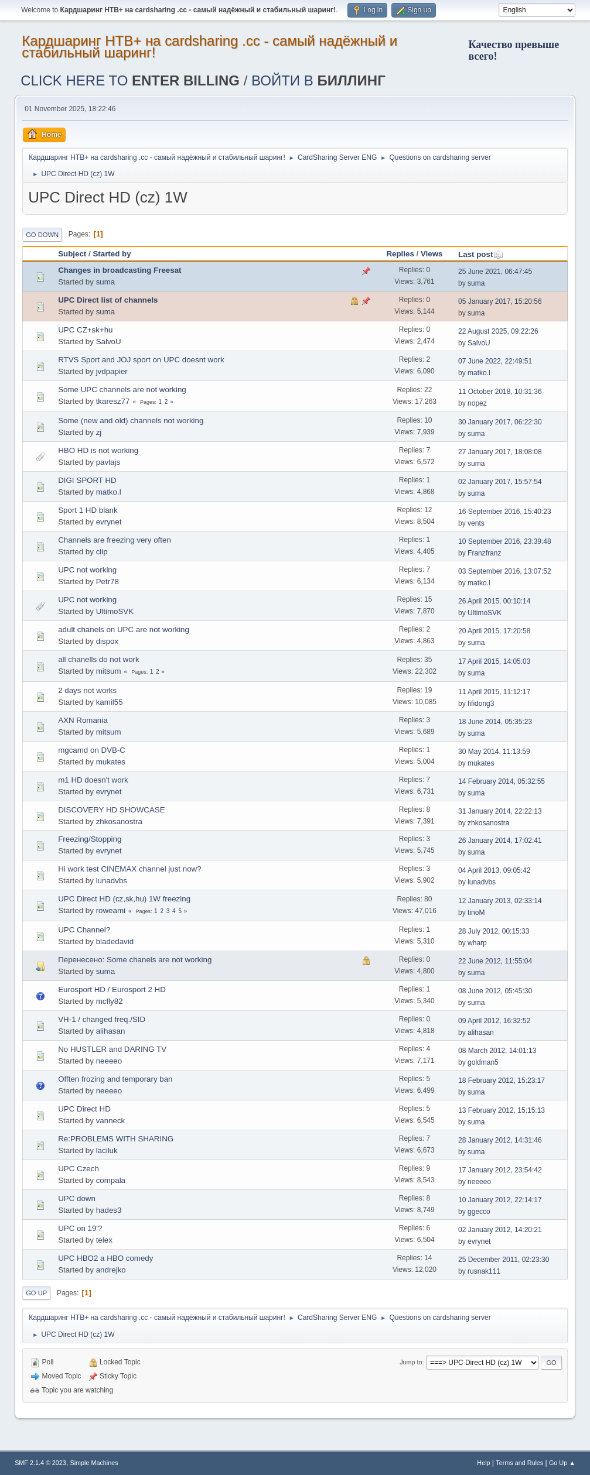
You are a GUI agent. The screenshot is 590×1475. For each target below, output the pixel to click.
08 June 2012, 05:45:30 (495, 991)
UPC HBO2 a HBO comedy (105, 1258)
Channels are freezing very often (114, 540)
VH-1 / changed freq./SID (101, 1019)
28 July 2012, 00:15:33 (493, 931)
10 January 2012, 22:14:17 (500, 1200)
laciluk (107, 1150)
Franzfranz (484, 553)
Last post (480, 254)
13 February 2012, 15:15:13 (501, 1110)
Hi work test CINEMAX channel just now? (129, 869)
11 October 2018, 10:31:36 (500, 391)
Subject (72, 253)
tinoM (476, 912)
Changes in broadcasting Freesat (119, 270)
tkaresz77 (113, 401)
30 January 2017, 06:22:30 (500, 422)
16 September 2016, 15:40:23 (504, 511)
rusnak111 (484, 1271)
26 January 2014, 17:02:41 (500, 840)
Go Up (36, 1292)
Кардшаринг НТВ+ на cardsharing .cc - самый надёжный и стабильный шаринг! (209, 46)
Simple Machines (94, 1462)
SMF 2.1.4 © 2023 (40, 1462)
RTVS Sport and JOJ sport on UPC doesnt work (141, 359)
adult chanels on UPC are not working (123, 629)
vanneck (110, 1120)
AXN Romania (82, 720)
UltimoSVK (115, 611)
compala (110, 1180)
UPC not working (87, 569)
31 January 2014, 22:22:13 (500, 811)
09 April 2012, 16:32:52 (494, 1021)
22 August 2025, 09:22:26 (498, 331)
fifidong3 (481, 703)
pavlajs (108, 462)
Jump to (411, 1362)
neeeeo (109, 1060)
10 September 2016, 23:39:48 (504, 541)
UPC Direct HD (84, 1108)
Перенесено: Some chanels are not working (135, 959)
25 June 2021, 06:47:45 (495, 271)
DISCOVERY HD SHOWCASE (111, 809)
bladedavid (115, 941)
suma (105, 281)
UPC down (77, 1198)
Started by (112, 253)
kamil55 (109, 702)
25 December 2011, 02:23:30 (503, 1260)
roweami (110, 910)
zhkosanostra (119, 821)
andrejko (111, 1269)
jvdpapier (112, 371)
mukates (110, 761)
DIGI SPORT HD (87, 480)
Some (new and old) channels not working (130, 420)
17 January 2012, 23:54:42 (500, 1170)
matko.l (479, 373)
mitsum (108, 671)
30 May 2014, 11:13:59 (494, 751)
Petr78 (107, 581)
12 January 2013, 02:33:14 (500, 901)
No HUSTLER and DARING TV (112, 1049)
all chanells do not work (98, 659)
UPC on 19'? (80, 1228)
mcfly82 (109, 1001)
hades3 (109, 1210)
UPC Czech (78, 1168)
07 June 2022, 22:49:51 (495, 361)
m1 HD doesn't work (93, 780)
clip (102, 551)
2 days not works (87, 690)
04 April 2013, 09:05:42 (494, 870)
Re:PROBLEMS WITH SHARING (115, 1138)
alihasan (110, 1031)
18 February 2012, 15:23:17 (501, 1080)
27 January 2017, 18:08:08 (500, 452)
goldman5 (483, 1062)
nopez (477, 403)
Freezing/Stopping (89, 839)
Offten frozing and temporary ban (115, 1079)
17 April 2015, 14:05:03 (494, 661)
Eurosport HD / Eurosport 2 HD (112, 989)
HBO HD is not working (98, 450)
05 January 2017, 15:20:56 (500, 301)
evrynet (109, 521)
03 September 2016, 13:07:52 (504, 571)
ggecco (479, 1212)
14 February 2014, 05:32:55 (501, 781)
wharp (477, 943)
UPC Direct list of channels (108, 300)
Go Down (42, 234)
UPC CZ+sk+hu (85, 329)
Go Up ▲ (562, 1462)
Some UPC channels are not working (122, 389)
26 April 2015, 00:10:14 (494, 601)
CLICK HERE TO (130, 80)
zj (99, 432)
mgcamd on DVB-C (91, 750)
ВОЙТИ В (318, 80)
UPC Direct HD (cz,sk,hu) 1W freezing (124, 898)
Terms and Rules (519, 1462)
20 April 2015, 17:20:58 (494, 631)
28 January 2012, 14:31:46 (500, 1140)
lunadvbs (111, 880)
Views (432, 253)
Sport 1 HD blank (88, 510)
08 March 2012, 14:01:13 (497, 1051)
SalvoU (108, 341)
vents (476, 523)
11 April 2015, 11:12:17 (494, 692)
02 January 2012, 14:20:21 (500, 1230)
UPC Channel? (84, 929)
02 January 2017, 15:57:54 (500, 482)
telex (104, 1240)
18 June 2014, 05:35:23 (495, 722)
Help (483, 1462)
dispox (107, 641)
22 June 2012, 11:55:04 (495, 961)
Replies (400, 253)
